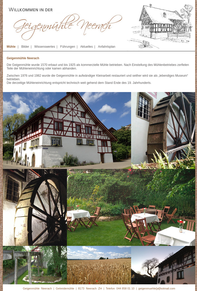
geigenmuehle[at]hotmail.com (156, 288)
